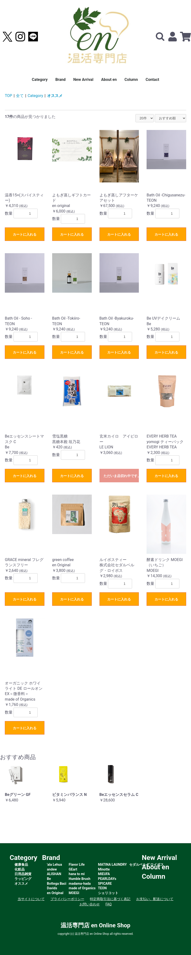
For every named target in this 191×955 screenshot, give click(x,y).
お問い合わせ (89, 904)
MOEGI (74, 893)
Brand (60, 79)
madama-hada (80, 883)
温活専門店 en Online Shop (95, 925)
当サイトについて (31, 899)
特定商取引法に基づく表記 (110, 899)
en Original (55, 893)
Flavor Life (77, 864)
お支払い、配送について (154, 899)
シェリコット (108, 893)
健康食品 (21, 864)
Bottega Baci (56, 883)
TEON (102, 888)
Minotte (104, 869)
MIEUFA (104, 874)
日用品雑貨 (22, 874)
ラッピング (22, 879)
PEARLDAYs (107, 879)
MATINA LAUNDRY (112, 864)
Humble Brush (79, 879)
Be (49, 879)
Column (131, 79)
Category (40, 79)
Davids (52, 888)
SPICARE (105, 883)
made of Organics (82, 888)
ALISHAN (54, 874)
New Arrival (83, 79)
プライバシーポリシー (67, 899)
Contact (152, 79)
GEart (73, 869)
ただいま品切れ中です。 (121, 476)
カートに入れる (24, 234)
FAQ (109, 904)
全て (20, 95)
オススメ (55, 95)
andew (52, 869)
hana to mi (77, 874)
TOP (8, 95)
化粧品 (19, 869)
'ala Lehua (54, 864)
